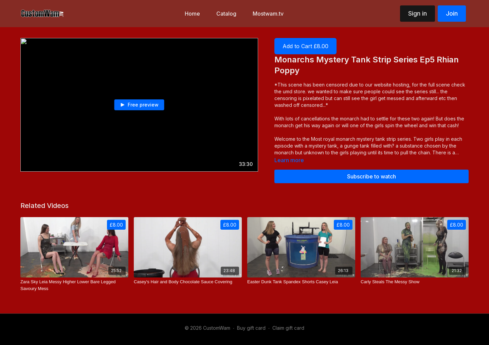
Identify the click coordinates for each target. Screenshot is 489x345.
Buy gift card (251, 328)
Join (452, 13)
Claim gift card (288, 328)
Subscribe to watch (371, 176)
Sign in (417, 13)
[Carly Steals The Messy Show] (415, 282)
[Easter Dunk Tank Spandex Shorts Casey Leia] (301, 282)
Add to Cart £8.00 (305, 46)
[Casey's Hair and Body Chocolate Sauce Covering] (188, 282)
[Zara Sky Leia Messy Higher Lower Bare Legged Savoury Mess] (74, 285)
